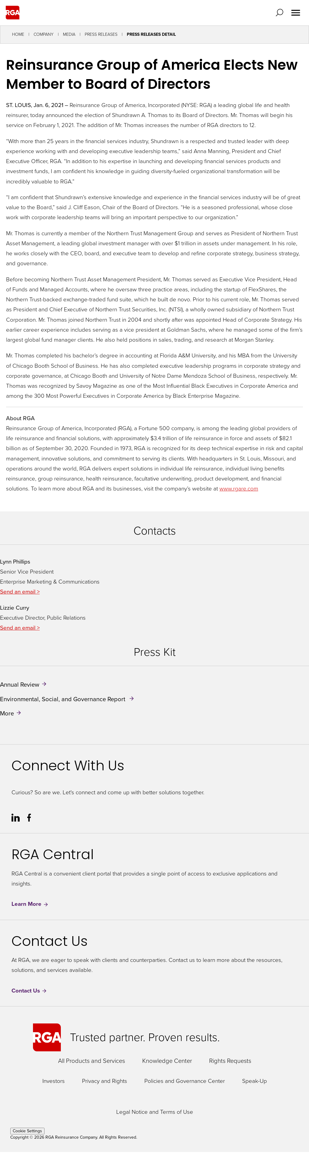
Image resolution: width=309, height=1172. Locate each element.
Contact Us (29, 991)
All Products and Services (91, 1060)
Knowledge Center (167, 1060)
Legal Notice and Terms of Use (154, 1112)
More (7, 713)
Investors (53, 1081)
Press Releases (101, 34)
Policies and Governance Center (184, 1081)
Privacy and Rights (104, 1081)
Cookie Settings (27, 1131)
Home (18, 34)
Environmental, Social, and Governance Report (63, 698)
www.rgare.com (238, 488)
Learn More (30, 904)
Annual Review (19, 684)
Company (44, 34)
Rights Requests (230, 1060)
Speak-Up (254, 1081)
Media (69, 34)
